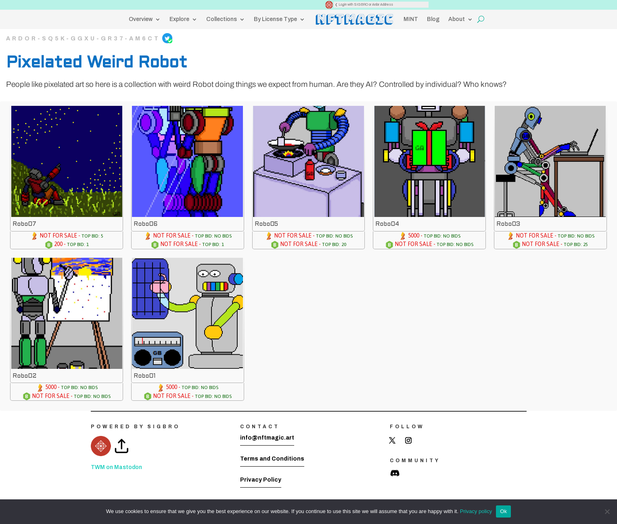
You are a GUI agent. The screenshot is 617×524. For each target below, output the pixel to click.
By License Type (275, 19)
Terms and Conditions (272, 459)
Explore (179, 19)
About (456, 19)
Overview (141, 19)
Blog (433, 19)
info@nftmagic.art (267, 438)
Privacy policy (476, 511)
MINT (411, 19)
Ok (503, 511)
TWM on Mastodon (116, 467)
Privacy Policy (260, 480)
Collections (221, 19)
